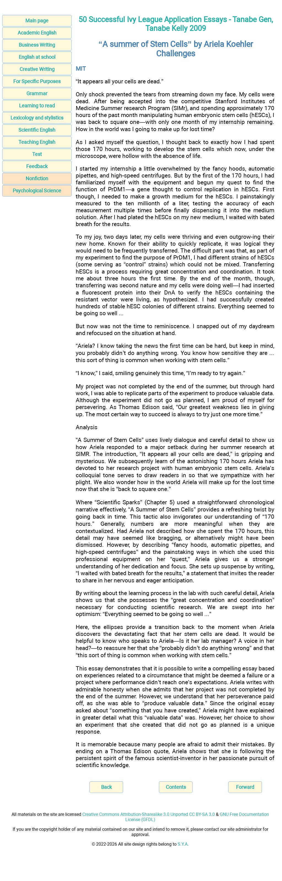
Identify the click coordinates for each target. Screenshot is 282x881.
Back (106, 787)
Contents (176, 787)
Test (37, 154)
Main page (36, 20)
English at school (37, 57)
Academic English (37, 33)
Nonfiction (37, 178)
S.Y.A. (183, 844)
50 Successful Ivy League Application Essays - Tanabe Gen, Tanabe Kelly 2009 (175, 24)
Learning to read (37, 105)
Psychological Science (37, 190)
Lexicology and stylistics (36, 118)
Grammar (36, 93)
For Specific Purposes (37, 81)
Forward (245, 787)
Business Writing (37, 45)
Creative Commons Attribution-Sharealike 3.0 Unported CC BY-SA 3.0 (148, 814)
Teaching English (36, 142)
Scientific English (36, 130)
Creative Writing (37, 69)
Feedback (37, 166)
